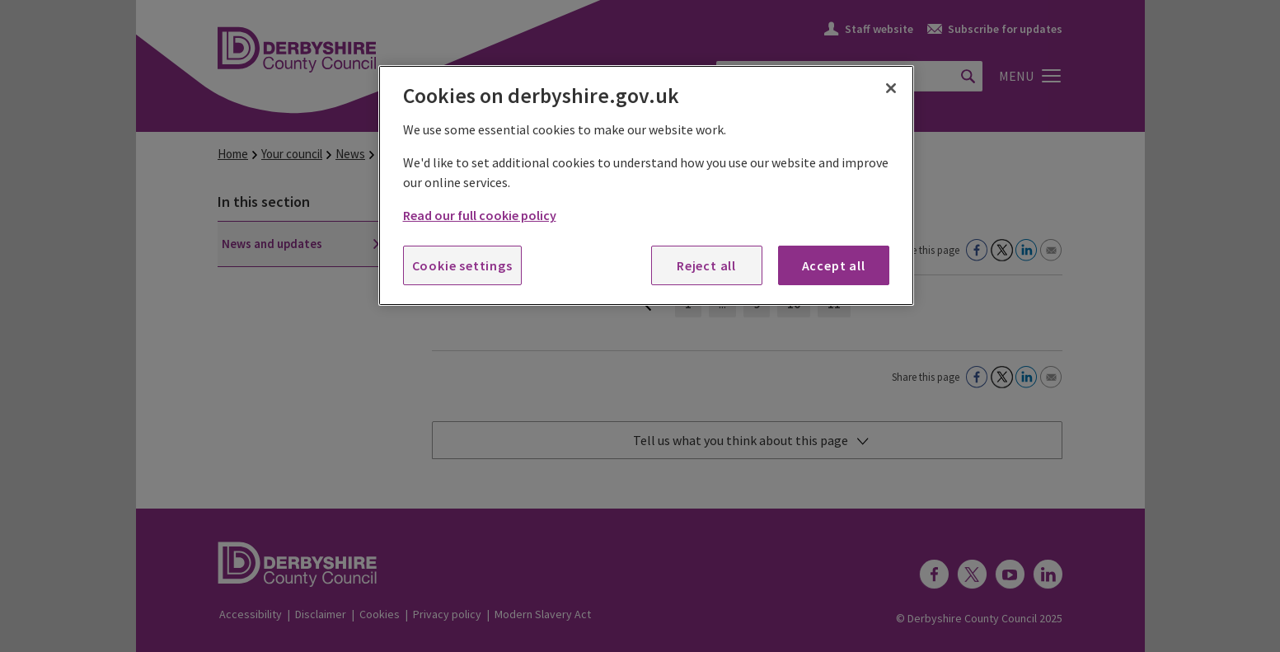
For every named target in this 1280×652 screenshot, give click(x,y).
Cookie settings (462, 265)
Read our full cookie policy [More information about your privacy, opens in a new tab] (479, 215)
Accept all (833, 265)
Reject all (706, 265)
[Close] (891, 88)
